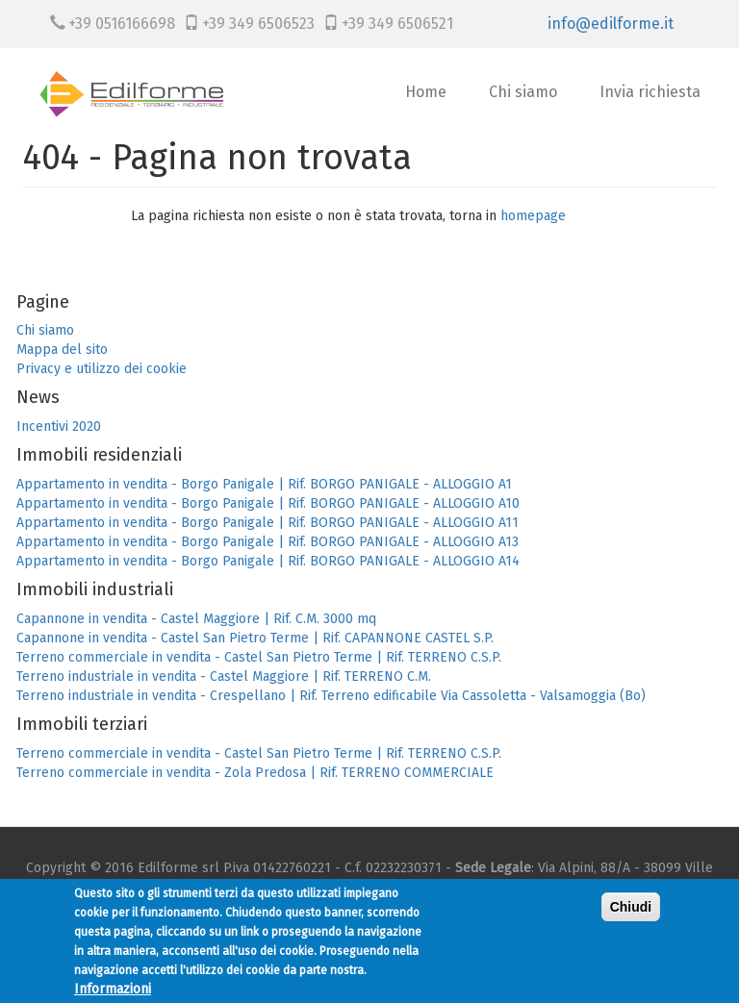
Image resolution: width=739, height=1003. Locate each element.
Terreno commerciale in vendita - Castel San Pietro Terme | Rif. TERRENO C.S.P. (258, 657)
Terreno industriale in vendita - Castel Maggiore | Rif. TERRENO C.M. (223, 676)
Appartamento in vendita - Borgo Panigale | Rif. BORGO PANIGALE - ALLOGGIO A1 (264, 484)
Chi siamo (523, 92)
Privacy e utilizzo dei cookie (101, 369)
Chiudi (631, 914)
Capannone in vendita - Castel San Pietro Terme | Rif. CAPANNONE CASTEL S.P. (255, 638)
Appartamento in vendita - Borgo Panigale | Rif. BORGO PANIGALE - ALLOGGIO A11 (267, 522)
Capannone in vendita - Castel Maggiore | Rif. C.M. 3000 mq (196, 619)
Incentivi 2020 (58, 426)
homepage (533, 216)
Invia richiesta (650, 92)
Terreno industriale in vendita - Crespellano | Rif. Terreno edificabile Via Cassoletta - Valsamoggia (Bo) (331, 696)
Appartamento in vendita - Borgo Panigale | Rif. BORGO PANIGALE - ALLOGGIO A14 (268, 561)
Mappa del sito (62, 349)
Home (425, 92)
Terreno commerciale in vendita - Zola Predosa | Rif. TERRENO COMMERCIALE (255, 773)
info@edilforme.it (611, 23)
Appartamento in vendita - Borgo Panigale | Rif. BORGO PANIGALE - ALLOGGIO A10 (268, 503)
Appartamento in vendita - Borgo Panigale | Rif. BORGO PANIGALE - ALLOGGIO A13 (267, 542)
